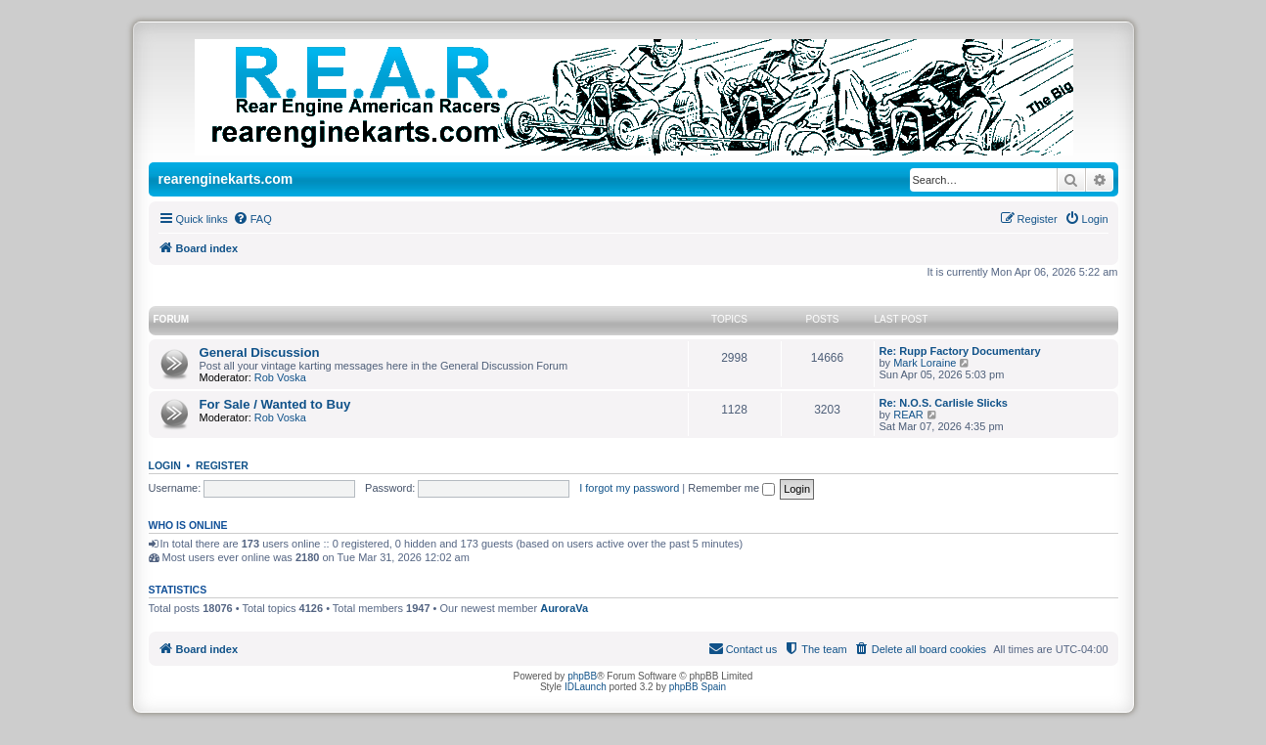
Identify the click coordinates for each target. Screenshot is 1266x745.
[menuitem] (252, 219)
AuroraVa (564, 608)
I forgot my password (629, 488)
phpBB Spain (697, 686)
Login (165, 465)
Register (222, 465)
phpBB (582, 676)
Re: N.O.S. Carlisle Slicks (944, 403)
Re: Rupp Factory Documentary (960, 351)
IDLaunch (586, 686)
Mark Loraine (924, 363)
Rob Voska (280, 377)
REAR (908, 414)
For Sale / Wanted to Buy (275, 404)
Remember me (731, 488)
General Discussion (260, 352)
